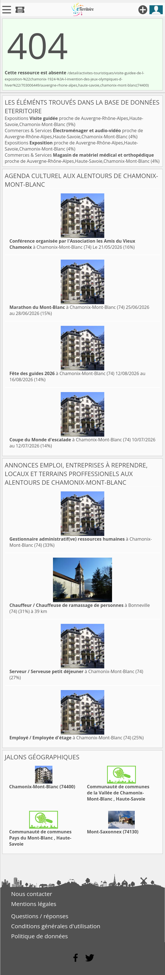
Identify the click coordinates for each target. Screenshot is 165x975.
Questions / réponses (39, 916)
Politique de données (39, 936)
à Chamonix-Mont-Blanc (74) (72, 244)
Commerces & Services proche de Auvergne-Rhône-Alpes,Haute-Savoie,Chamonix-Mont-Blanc (74, 133)
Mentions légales (33, 904)
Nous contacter (31, 894)
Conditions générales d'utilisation (55, 926)
